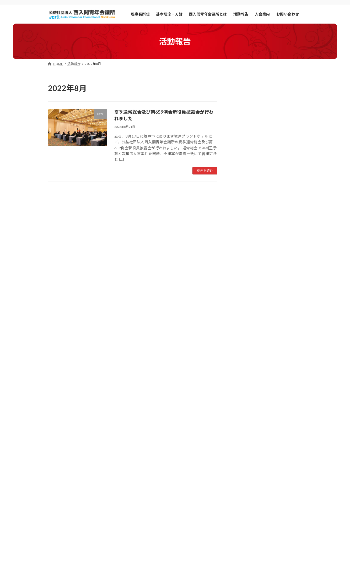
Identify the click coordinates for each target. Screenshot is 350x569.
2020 (239, 316)
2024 (239, 362)
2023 (239, 351)
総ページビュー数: (241, 510)
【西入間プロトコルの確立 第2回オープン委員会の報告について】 (279, 177)
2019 (239, 304)
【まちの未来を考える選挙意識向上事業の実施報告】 (278, 106)
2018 (239, 292)
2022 (239, 339)
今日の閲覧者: (238, 491)
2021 (239, 327)
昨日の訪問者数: (239, 497)
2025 (239, 374)
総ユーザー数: (238, 517)
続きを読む (205, 171)
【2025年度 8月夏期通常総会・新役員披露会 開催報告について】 (278, 141)
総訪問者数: (236, 504)
